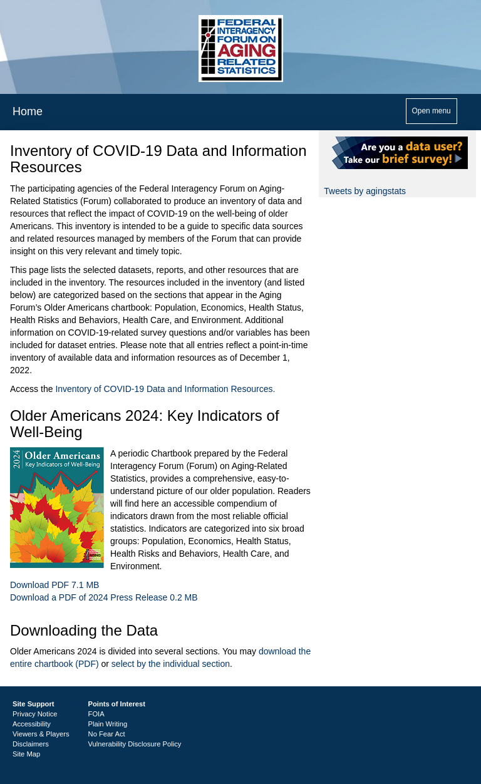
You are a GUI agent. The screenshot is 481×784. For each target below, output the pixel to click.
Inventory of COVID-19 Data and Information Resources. (165, 389)
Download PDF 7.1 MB (54, 585)
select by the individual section (170, 664)
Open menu (431, 110)
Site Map (26, 754)
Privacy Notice (35, 714)
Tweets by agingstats (365, 191)
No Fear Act (106, 734)
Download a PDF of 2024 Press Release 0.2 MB (104, 597)
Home (28, 111)
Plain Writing (108, 724)
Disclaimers (31, 744)
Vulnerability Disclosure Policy (135, 744)
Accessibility (32, 724)
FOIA (96, 714)
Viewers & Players (41, 734)
